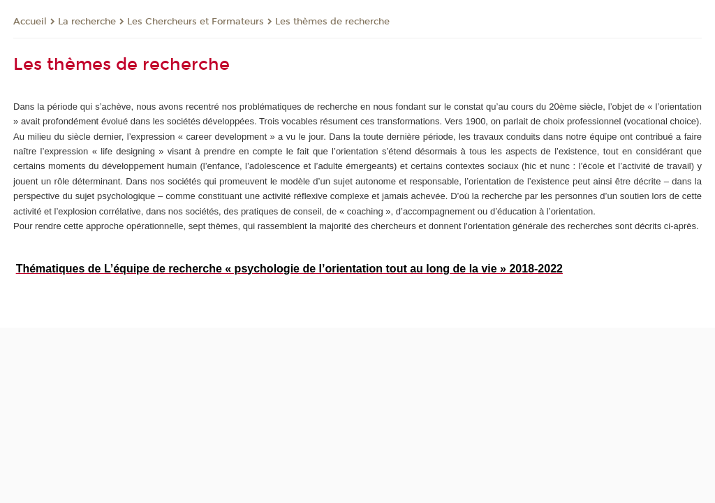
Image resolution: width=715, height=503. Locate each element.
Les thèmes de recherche (332, 21)
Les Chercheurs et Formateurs (195, 21)
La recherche (87, 21)
